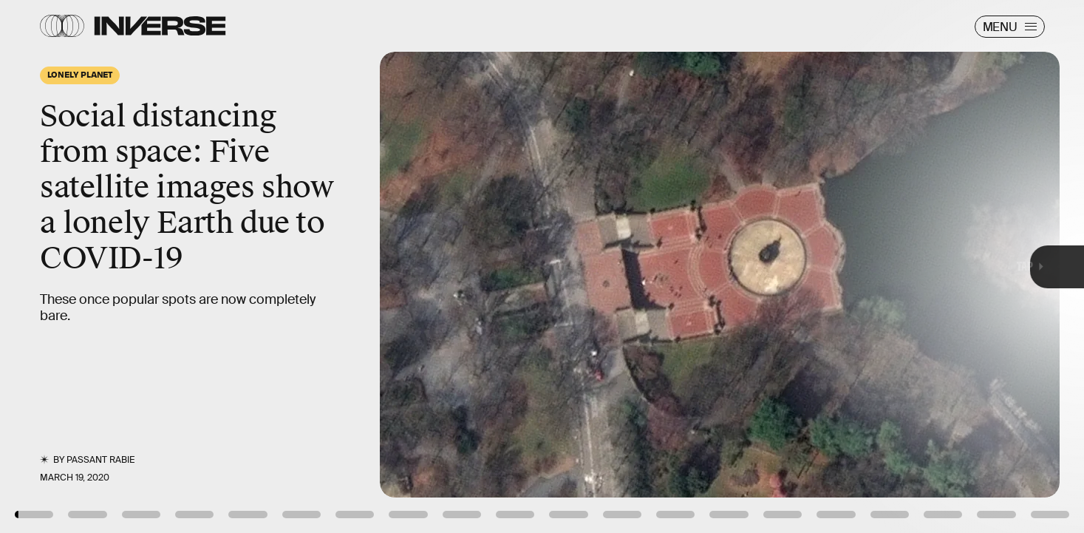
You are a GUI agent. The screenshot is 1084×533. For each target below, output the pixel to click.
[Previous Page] (179, 266)
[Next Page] (721, 266)
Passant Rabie (100, 460)
